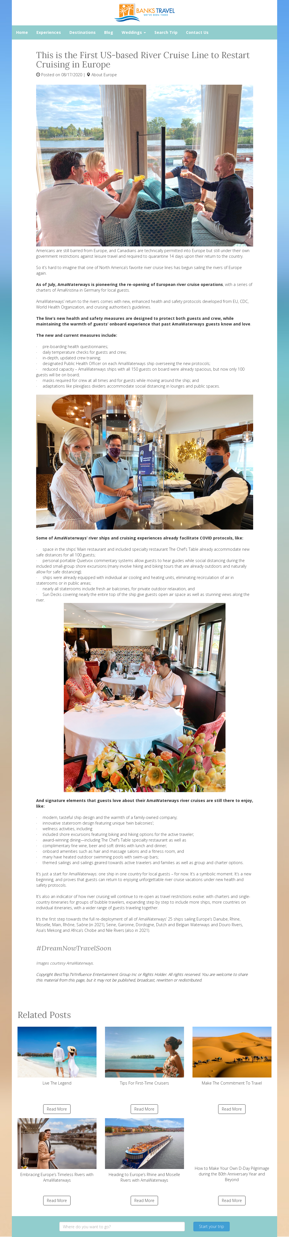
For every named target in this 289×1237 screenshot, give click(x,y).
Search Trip (166, 32)
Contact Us (197, 32)
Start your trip (211, 1226)
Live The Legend (57, 1056)
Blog (108, 32)
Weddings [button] (134, 32)
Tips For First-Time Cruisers (144, 1056)
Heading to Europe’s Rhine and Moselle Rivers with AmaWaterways (144, 1150)
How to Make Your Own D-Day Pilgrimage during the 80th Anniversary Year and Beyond (232, 1150)
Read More (57, 1109)
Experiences (48, 32)
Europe (110, 74)
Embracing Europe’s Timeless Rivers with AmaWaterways (57, 1150)
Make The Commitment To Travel (232, 1056)
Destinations (82, 32)
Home (22, 32)
